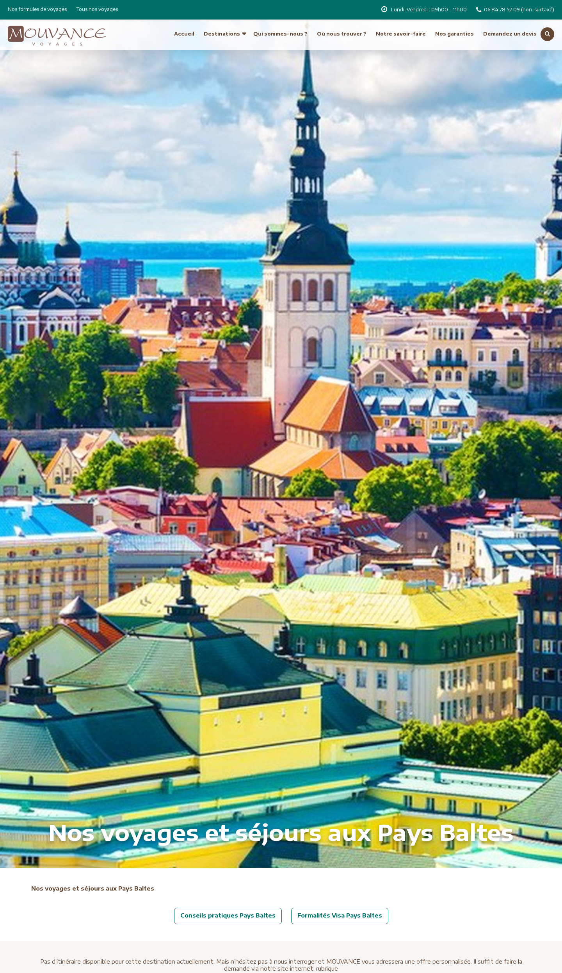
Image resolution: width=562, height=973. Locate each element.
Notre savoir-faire (401, 34)
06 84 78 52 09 (502, 10)
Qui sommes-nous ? (280, 34)
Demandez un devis (510, 34)
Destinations (222, 34)
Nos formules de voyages (37, 9)
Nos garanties (454, 34)
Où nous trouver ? (341, 34)
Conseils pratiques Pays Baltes (228, 915)
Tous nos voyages (97, 9)
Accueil (184, 34)
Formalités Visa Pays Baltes (339, 915)
